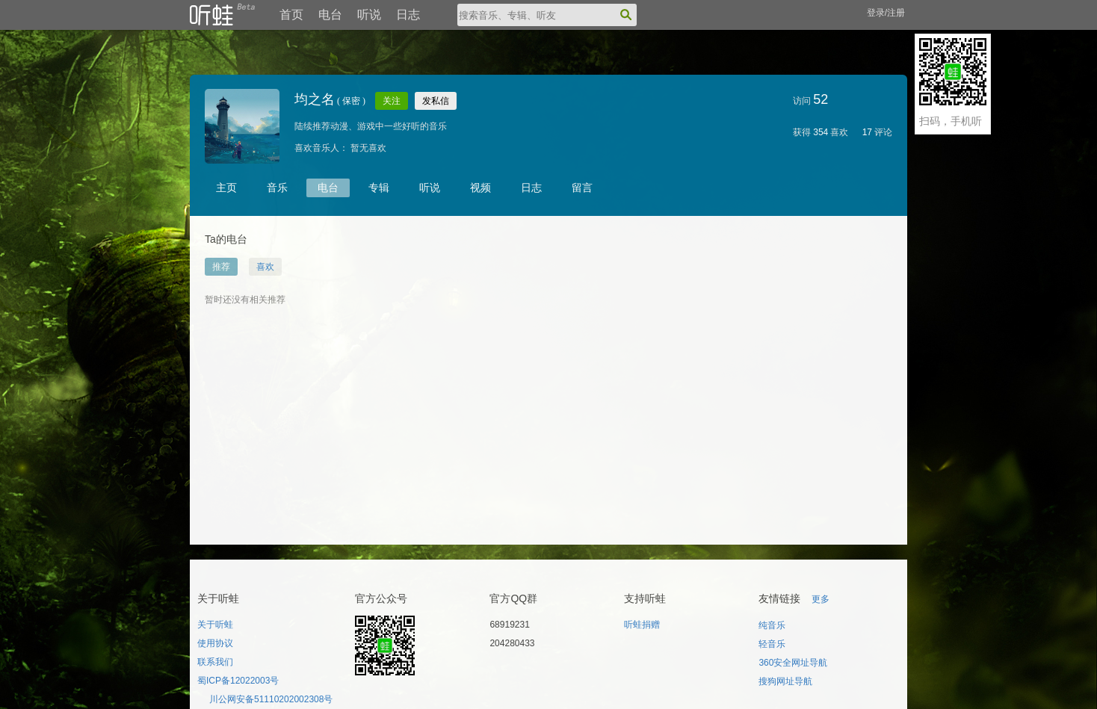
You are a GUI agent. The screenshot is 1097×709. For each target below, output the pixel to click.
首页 (291, 14)
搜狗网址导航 (785, 681)
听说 (369, 14)
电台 (330, 14)
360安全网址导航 (792, 662)
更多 (820, 599)
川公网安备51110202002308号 (271, 699)
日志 (408, 14)
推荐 (221, 266)
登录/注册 (886, 12)
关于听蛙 (215, 624)
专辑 (378, 187)
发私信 (435, 101)
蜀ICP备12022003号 (238, 680)
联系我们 (215, 662)
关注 (392, 101)
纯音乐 (771, 625)
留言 (582, 187)
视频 (480, 187)
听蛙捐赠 (642, 624)
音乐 (277, 187)
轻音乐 (771, 644)
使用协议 (215, 643)
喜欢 (265, 266)
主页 (226, 187)
